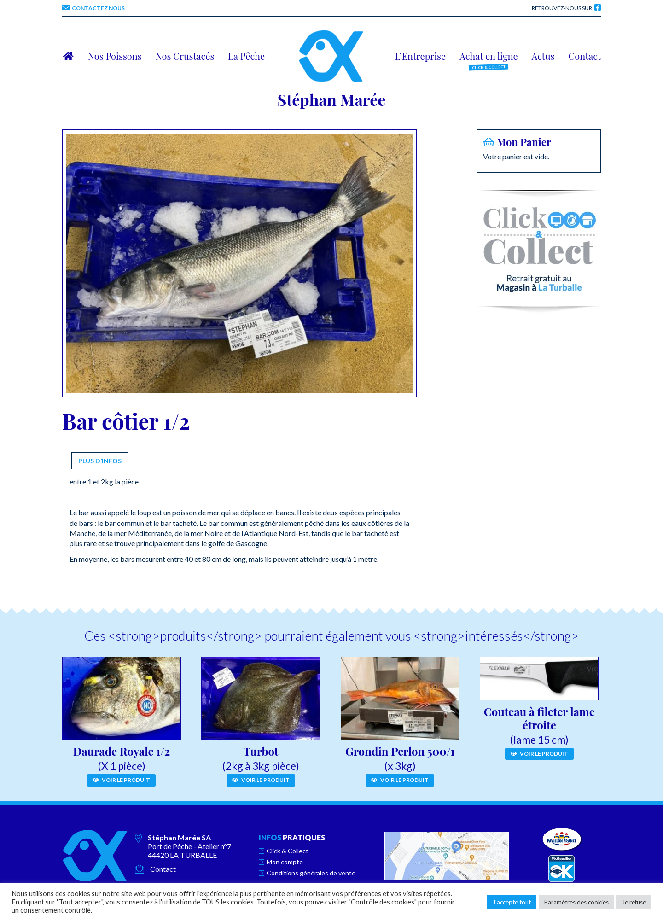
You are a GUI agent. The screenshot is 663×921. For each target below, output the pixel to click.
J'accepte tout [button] (512, 902)
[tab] (99, 460)
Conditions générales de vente (311, 873)
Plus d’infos (100, 461)
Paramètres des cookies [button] (576, 902)
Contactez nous (98, 8)
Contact (163, 868)
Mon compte (285, 862)
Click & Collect (287, 851)
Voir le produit (121, 779)
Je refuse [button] (634, 902)
